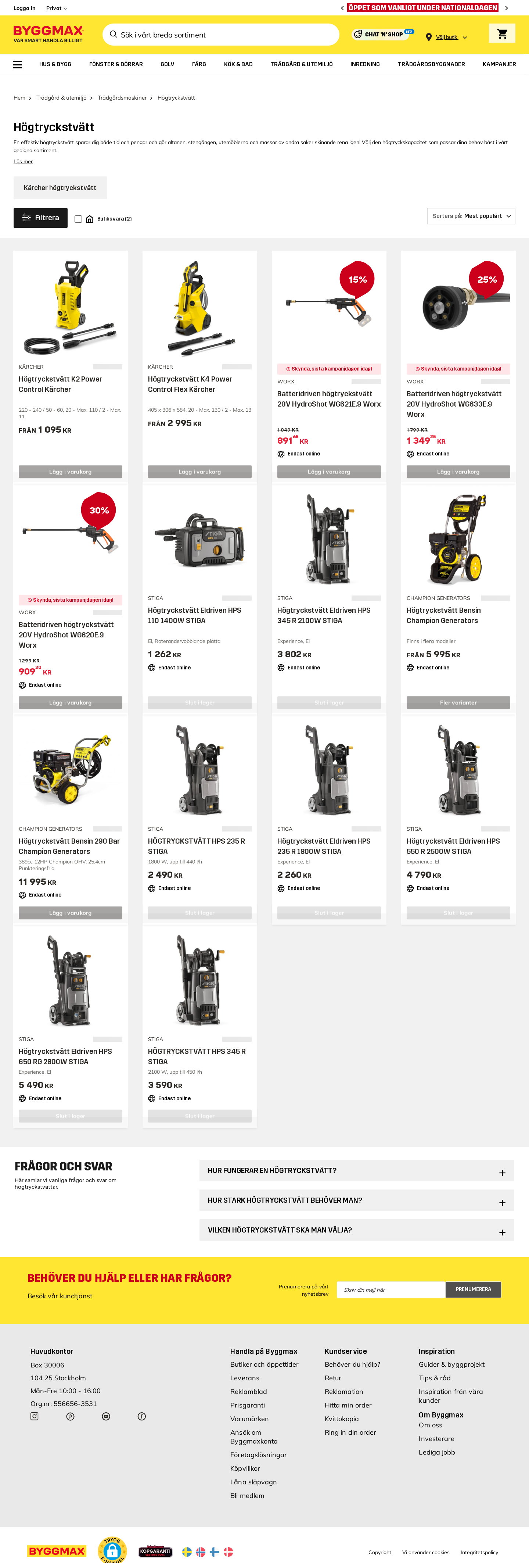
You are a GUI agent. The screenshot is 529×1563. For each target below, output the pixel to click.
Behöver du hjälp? (353, 1351)
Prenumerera (474, 1276)
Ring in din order (351, 1419)
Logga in (24, 8)
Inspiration (437, 1338)
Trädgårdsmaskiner (122, 84)
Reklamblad (248, 1378)
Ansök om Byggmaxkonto (253, 1424)
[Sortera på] (471, 203)
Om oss (430, 1412)
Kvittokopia (342, 1406)
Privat (53, 8)
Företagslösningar (258, 1442)
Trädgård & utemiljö (61, 84)
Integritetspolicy (479, 1539)
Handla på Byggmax (264, 1338)
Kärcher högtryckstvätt (60, 175)
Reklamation (344, 1378)
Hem (19, 84)
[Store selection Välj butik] (447, 37)
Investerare (436, 1425)
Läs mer (23, 148)
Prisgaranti (247, 1392)
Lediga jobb (437, 1439)
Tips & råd (435, 1365)
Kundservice (346, 1338)
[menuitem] (17, 64)
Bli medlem (247, 1482)
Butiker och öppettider (264, 1351)
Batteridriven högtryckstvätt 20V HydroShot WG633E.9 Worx (454, 391)
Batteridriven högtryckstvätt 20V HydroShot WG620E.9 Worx (66, 622)
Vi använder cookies (426, 1539)
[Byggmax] (48, 35)
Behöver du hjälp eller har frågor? (129, 1265)
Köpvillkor (245, 1455)
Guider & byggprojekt (452, 1351)
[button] (112, 1538)
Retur (333, 1365)
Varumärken (249, 1406)
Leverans (244, 1365)
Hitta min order (348, 1392)
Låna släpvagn (253, 1469)
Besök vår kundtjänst (60, 1283)
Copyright (379, 1539)
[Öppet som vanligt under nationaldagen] (424, 7)
